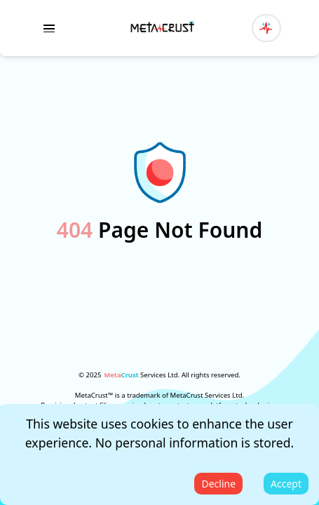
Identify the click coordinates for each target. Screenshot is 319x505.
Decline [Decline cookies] (218, 483)
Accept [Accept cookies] (286, 483)
